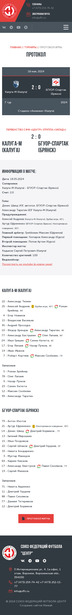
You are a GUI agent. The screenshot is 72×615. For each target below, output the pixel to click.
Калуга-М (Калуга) (12, 146)
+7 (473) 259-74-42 (43, 8)
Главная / (16, 47)
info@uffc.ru (39, 17)
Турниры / (31, 47)
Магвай (47, 605)
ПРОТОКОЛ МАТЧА (36, 518)
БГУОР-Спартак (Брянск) (53, 146)
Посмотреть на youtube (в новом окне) (27, 264)
